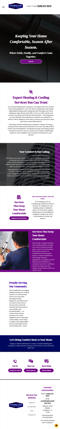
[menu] (3, 7)
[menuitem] (32, 403)
